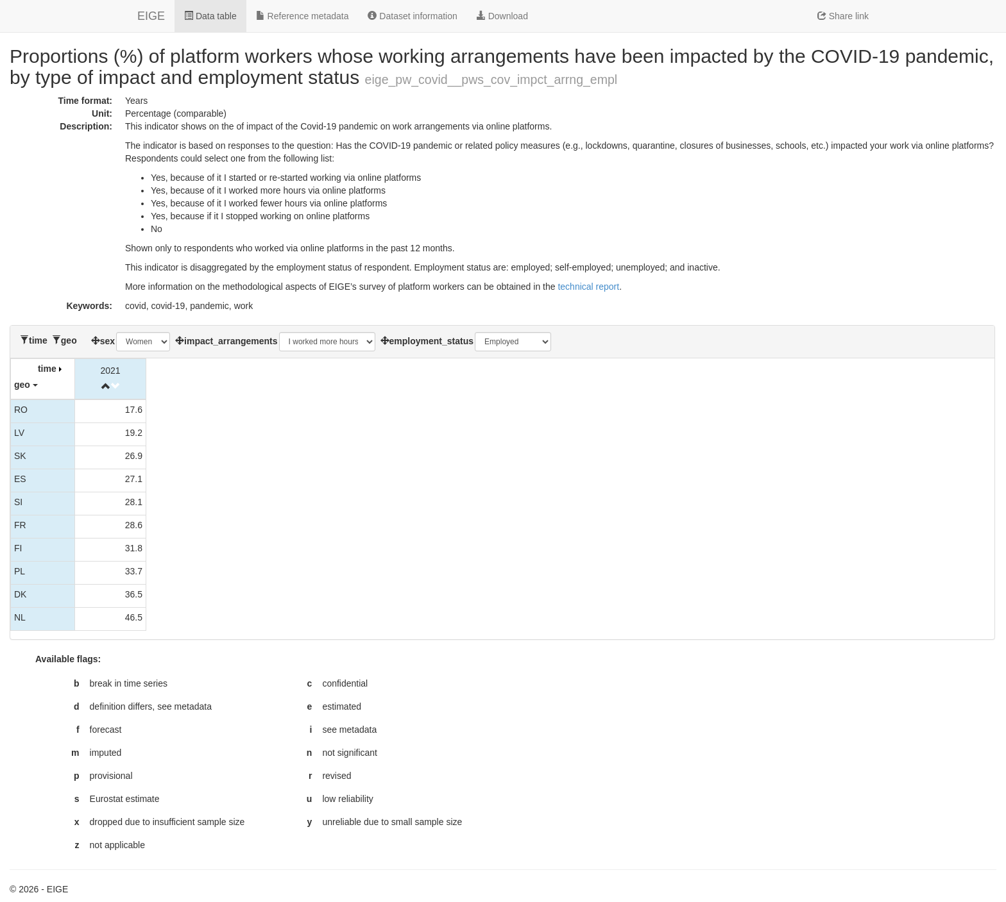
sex (107, 341)
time (38, 340)
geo (69, 340)
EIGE (151, 16)
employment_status (431, 341)
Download (502, 16)
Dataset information (412, 16)
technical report (588, 286)
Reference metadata (302, 16)
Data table (210, 16)
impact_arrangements (231, 341)
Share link (843, 16)
